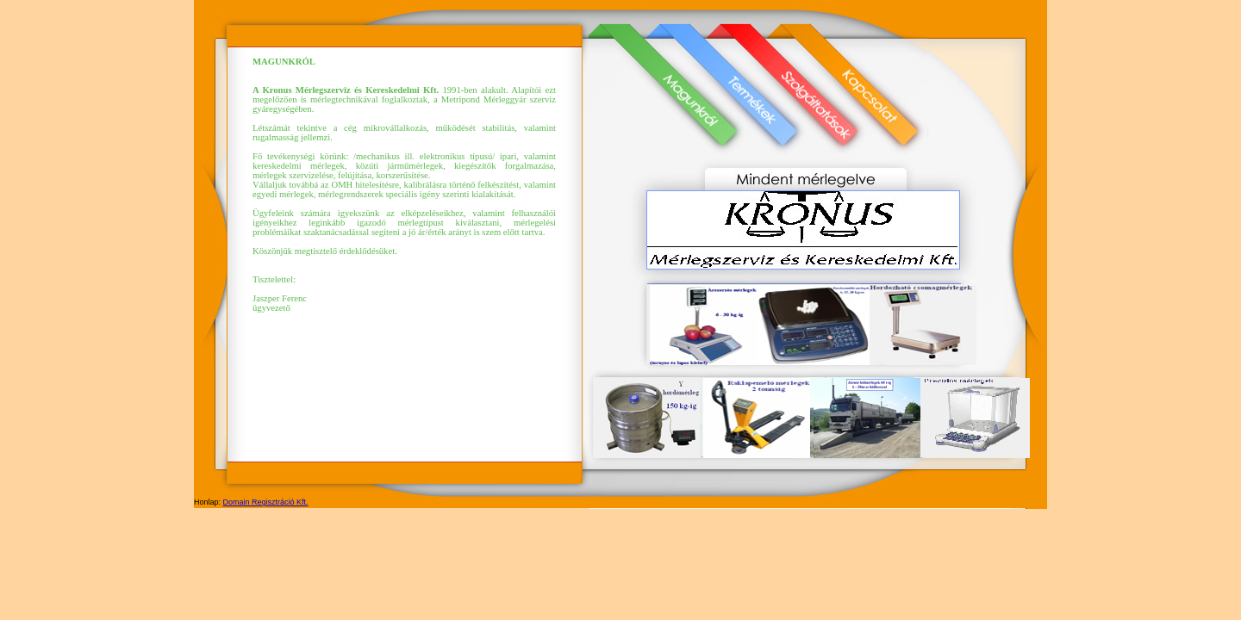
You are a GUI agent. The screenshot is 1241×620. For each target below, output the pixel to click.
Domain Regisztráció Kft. (266, 502)
